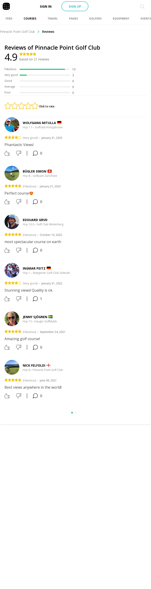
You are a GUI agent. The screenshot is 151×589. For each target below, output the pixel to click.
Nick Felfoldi (34, 365)
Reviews (48, 31)
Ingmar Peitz (34, 268)
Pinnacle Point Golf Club (20, 31)
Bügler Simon (34, 171)
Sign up (75, 6)
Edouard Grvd (35, 220)
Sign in (46, 6)
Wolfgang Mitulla (39, 123)
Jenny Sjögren (35, 317)
